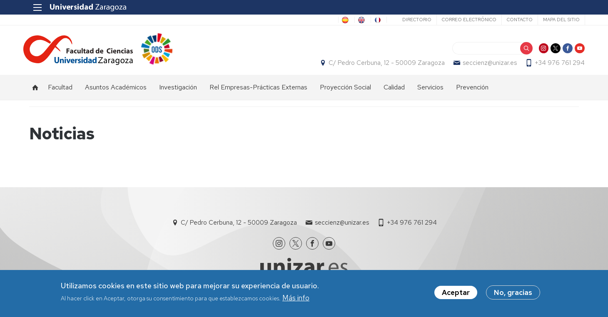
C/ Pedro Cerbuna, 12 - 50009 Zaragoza (381, 65)
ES (328, 20)
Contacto (513, 19)
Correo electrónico (463, 19)
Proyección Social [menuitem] (345, 91)
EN (351, 20)
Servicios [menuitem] (430, 91)
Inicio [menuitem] (35, 92)
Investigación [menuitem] (178, 91)
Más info (295, 297)
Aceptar (456, 292)
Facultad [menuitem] (60, 91)
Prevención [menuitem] (472, 91)
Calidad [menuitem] (394, 91)
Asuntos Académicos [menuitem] (116, 91)
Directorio (410, 19)
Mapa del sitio (555, 19)
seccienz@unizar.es (484, 65)
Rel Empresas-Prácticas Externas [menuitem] (258, 91)
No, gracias (513, 292)
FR (374, 20)
